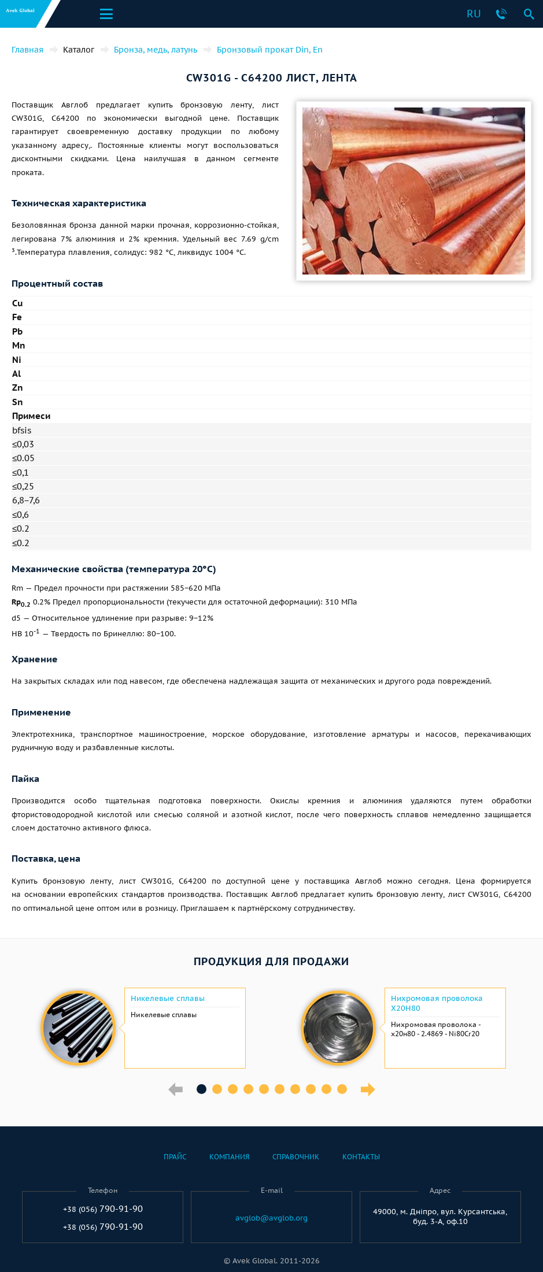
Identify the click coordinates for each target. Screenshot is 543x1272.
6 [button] (280, 1089)
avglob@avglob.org (271, 1218)
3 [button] (233, 1089)
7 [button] (295, 1089)
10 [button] (342, 1089)
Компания (229, 1156)
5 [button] (264, 1089)
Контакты (361, 1156)
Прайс (175, 1156)
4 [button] (248, 1089)
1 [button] (201, 1089)
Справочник (295, 1156)
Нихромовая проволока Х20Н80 (437, 1003)
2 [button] (217, 1089)
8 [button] (311, 1089)
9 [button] (326, 1089)
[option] (142, 1028)
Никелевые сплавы (168, 998)
